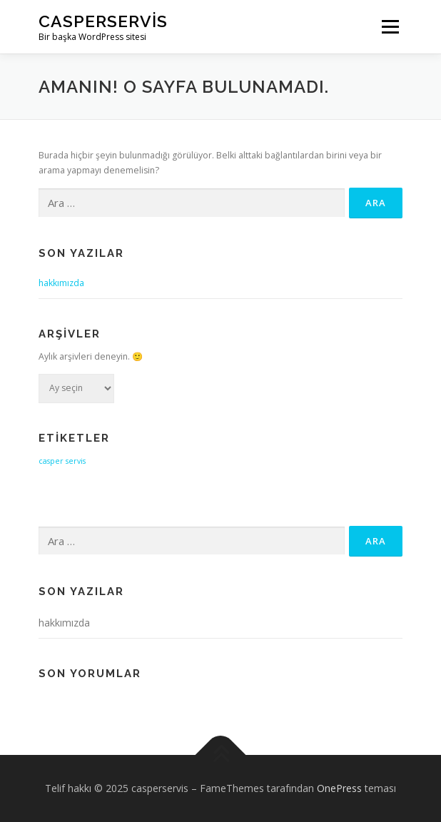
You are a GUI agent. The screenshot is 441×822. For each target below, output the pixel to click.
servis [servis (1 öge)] (76, 461)
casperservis (103, 21)
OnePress (339, 788)
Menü (389, 27)
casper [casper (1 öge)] (51, 461)
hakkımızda (61, 283)
